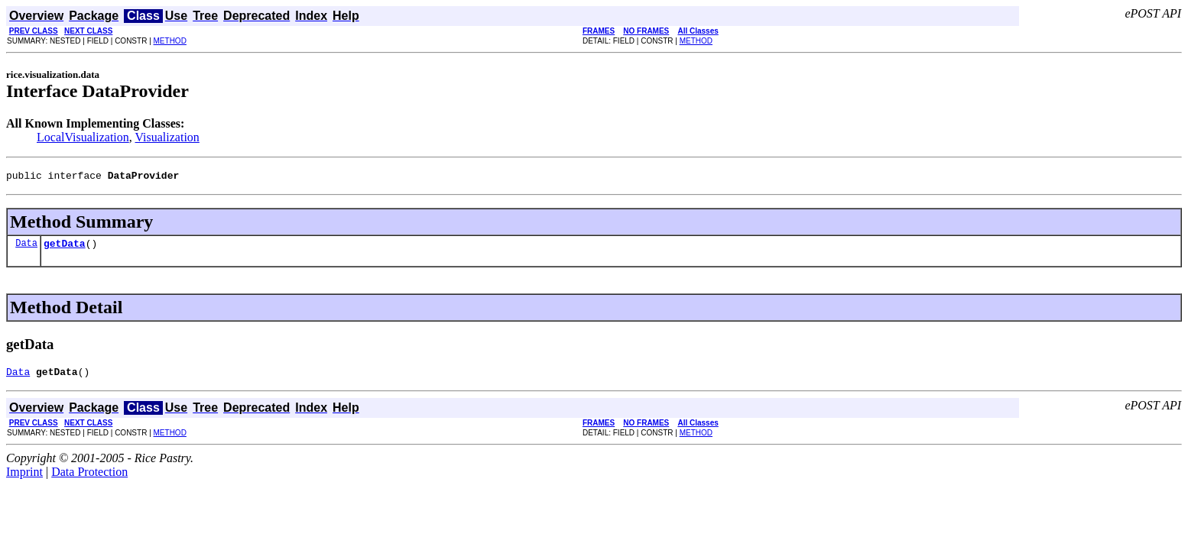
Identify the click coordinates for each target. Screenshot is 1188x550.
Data (26, 247)
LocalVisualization (83, 137)
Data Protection (89, 478)
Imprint (24, 478)
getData (65, 247)
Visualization (167, 137)
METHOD (170, 41)
